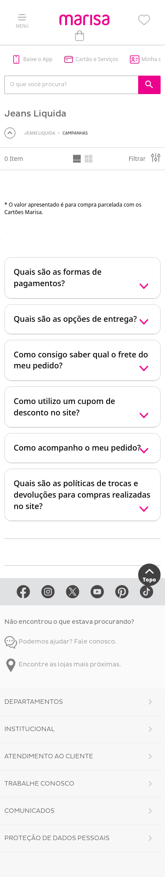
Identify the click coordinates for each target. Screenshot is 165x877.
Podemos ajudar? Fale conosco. (60, 641)
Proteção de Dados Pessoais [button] (57, 838)
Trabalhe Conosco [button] (39, 783)
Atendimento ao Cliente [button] (48, 756)
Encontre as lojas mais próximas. (62, 664)
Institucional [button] (29, 729)
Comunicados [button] (29, 811)
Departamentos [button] (33, 702)
